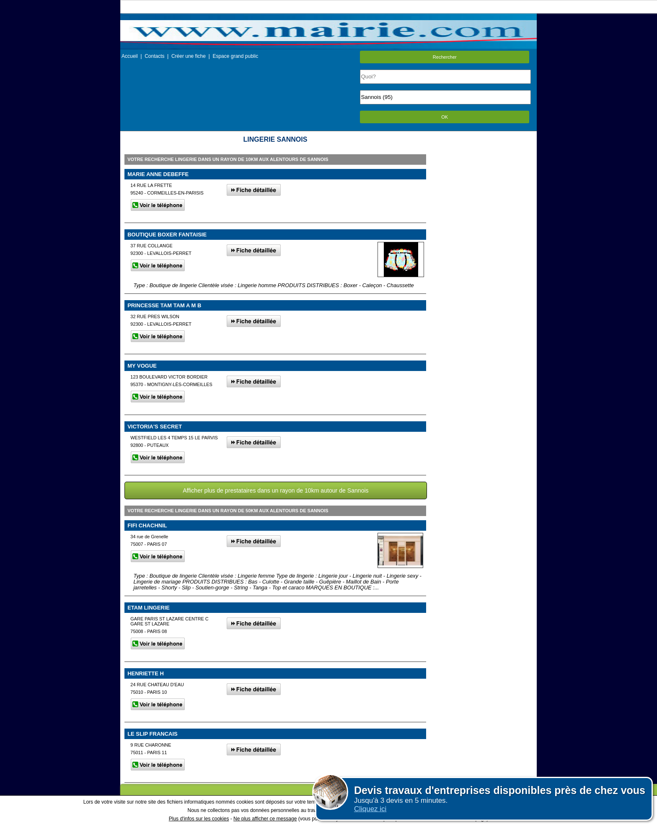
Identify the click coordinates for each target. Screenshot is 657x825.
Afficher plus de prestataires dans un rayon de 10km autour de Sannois (275, 490)
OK (444, 116)
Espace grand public (235, 56)
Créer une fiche (188, 56)
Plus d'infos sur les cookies (199, 819)
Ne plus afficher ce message (265, 819)
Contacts (154, 56)
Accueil (130, 56)
